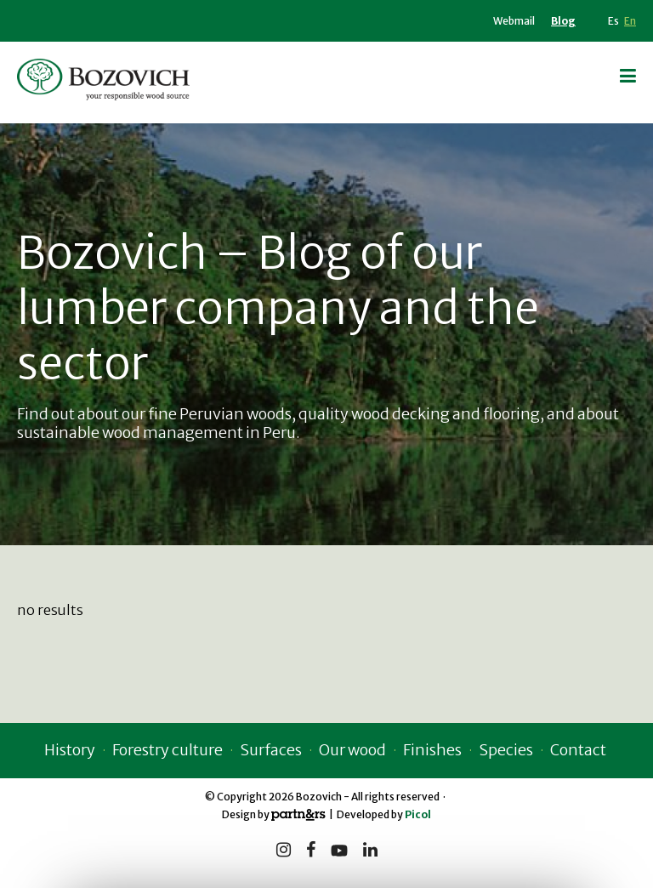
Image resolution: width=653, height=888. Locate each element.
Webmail (514, 20)
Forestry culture (167, 750)
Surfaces (271, 750)
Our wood (352, 750)
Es (613, 20)
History (69, 750)
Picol (418, 814)
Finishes (432, 750)
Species (506, 750)
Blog (563, 20)
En (630, 20)
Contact (578, 750)
